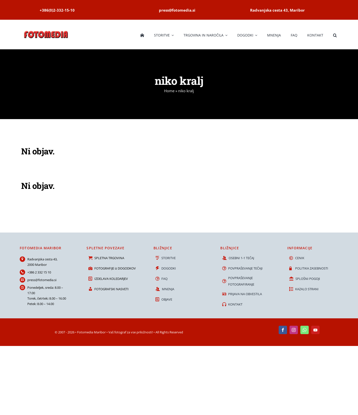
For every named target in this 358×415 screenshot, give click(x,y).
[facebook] (283, 330)
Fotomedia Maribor (91, 332)
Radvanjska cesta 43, (42, 259)
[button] (335, 34)
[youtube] (315, 330)
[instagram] (294, 330)
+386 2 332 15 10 (39, 272)
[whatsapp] (304, 330)
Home (169, 90)
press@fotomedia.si (41, 280)
